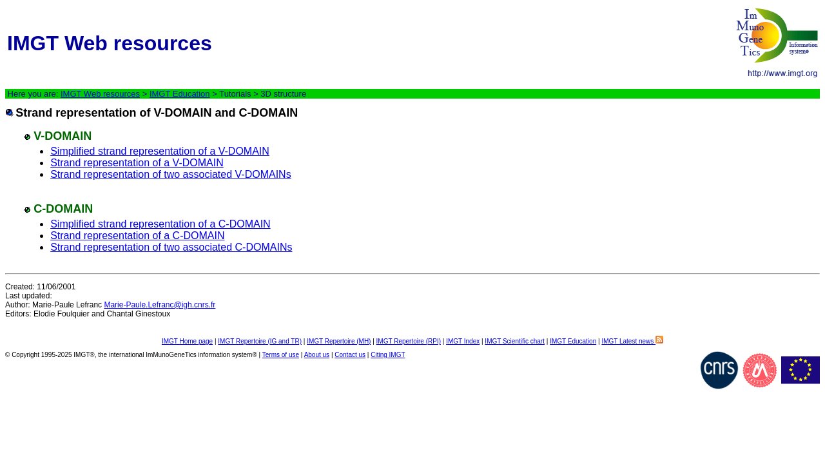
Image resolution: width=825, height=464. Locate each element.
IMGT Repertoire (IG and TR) (260, 341)
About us (316, 354)
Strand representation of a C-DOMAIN (137, 235)
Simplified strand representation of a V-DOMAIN (159, 151)
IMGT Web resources (100, 94)
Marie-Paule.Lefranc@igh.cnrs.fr (159, 304)
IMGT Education (180, 94)
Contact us (350, 354)
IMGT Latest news (632, 341)
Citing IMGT (388, 354)
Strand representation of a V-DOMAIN (137, 162)
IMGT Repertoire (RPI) (408, 341)
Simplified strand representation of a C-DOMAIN (160, 223)
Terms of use (280, 354)
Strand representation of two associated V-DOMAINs (170, 174)
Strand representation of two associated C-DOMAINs (171, 247)
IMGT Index (463, 341)
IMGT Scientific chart (515, 341)
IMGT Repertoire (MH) (339, 341)
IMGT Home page (187, 341)
